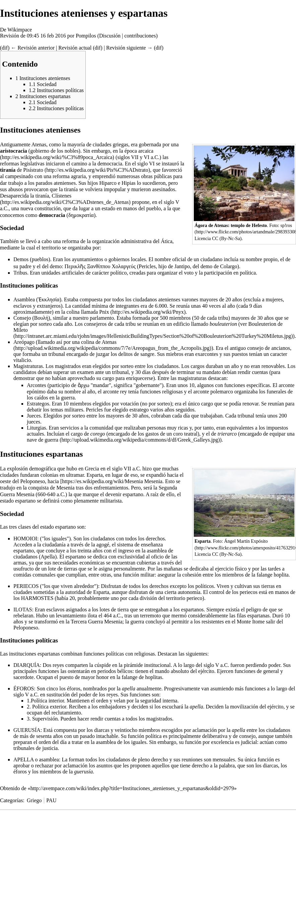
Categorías (11, 800)
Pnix (104, 312)
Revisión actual (74, 48)
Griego (34, 800)
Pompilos (86, 36)
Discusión (110, 36)
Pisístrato (33, 170)
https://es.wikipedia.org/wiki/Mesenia (102, 481)
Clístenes (62, 196)
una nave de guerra (161, 437)
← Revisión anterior (33, 48)
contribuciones (140, 36)
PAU (51, 800)
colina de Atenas (99, 342)
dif (5, 48)
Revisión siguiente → (129, 48)
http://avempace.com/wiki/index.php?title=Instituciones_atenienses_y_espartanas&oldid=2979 (132, 788)
